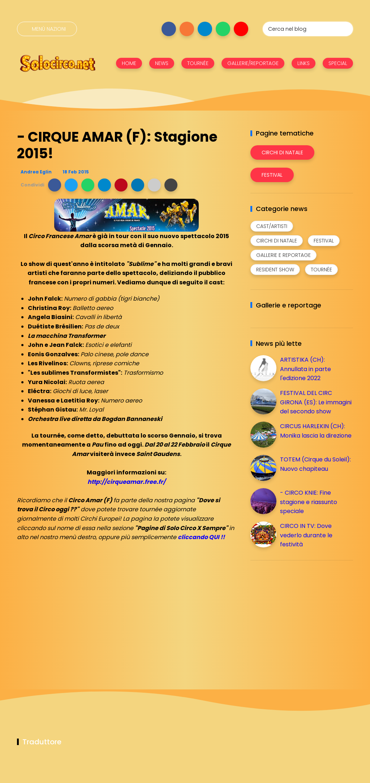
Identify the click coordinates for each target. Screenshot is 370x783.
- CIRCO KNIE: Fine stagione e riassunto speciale (308, 502)
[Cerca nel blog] (308, 29)
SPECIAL (337, 63)
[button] (54, 185)
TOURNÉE (197, 63)
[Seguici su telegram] (205, 29)
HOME (129, 63)
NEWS (161, 63)
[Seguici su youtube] (241, 29)
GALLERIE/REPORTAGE (253, 63)
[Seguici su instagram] (187, 29)
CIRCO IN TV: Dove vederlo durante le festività (306, 535)
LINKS (303, 63)
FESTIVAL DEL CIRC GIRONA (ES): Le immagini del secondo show (316, 402)
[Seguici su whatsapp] (223, 29)
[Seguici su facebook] (169, 29)
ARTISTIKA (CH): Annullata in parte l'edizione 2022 (305, 369)
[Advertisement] (304, 616)
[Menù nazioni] (47, 29)
